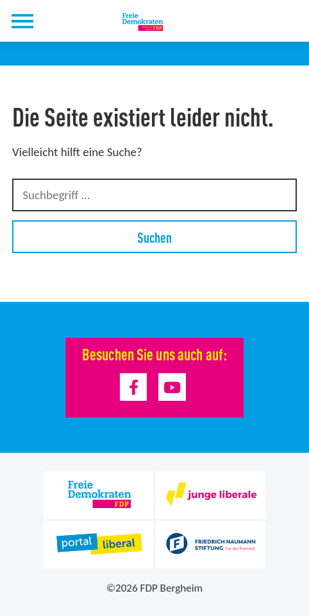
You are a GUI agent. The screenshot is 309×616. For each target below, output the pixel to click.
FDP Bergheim (171, 588)
